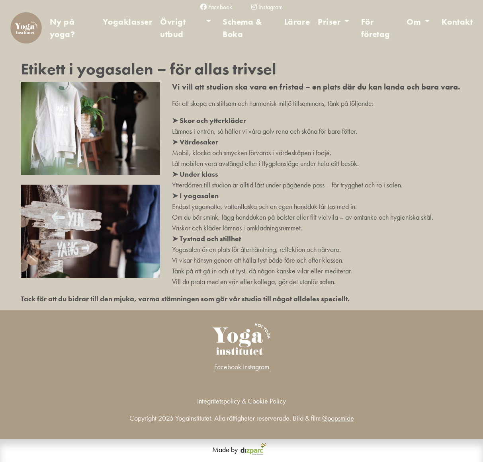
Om (414, 21)
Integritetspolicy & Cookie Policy (241, 400)
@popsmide (338, 418)
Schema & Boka (242, 28)
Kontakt (457, 21)
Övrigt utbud (173, 28)
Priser (329, 21)
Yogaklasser (127, 21)
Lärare (297, 21)
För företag (375, 28)
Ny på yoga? (62, 28)
